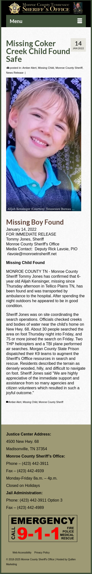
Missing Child (46, 67)
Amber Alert (29, 67)
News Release (15, 72)
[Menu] (46, 21)
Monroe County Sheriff (68, 67)
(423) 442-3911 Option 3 (41, 500)
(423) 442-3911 (35, 463)
